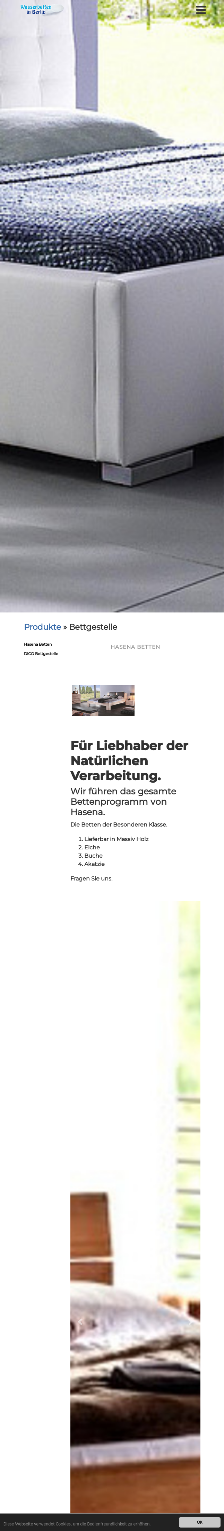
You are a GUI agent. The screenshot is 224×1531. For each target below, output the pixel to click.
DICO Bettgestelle (41, 653)
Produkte (42, 627)
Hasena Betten (38, 644)
